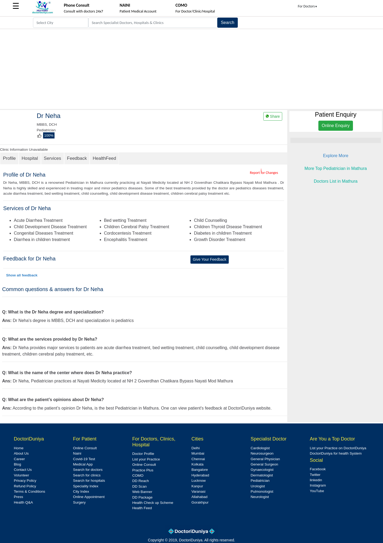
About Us (21, 453)
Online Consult (85, 448)
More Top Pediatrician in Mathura (336, 168)
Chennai (198, 459)
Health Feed (142, 508)
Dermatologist (262, 475)
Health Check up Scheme (152, 503)
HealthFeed (104, 158)
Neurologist (260, 497)
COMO (137, 475)
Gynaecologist (262, 470)
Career (19, 459)
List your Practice (146, 459)
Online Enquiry (336, 125)
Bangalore (200, 470)
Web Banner (142, 492)
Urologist (258, 486)
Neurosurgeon (262, 453)
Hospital (30, 158)
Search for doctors (88, 470)
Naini (77, 453)
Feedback (77, 158)
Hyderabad (200, 475)
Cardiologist (260, 448)
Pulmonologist (262, 491)
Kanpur (197, 486)
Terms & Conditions (29, 491)
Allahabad (199, 497)
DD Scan (139, 486)
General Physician (265, 459)
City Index (81, 491)
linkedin (316, 480)
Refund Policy (25, 486)
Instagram (318, 485)
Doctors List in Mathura (336, 181)
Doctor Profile (143, 454)
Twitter (315, 475)
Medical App (83, 464)
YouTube (317, 491)
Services (52, 158)
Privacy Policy (25, 481)
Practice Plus (142, 470)
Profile (9, 158)
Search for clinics (87, 475)
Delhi (196, 448)
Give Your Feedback (209, 259)
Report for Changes (264, 172)
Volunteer (21, 475)
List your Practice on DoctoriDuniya (338, 448)
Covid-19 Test (84, 459)
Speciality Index (85, 486)
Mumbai (198, 453)
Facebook (318, 469)
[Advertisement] (191, 69)
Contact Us (23, 470)
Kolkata (197, 464)
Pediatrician (260, 481)
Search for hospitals (89, 481)
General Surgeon (264, 464)
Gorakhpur (200, 502)
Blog (17, 464)
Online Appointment (89, 497)
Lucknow (199, 481)
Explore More (335, 155)
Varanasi (199, 491)
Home (18, 448)
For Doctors (308, 6)
